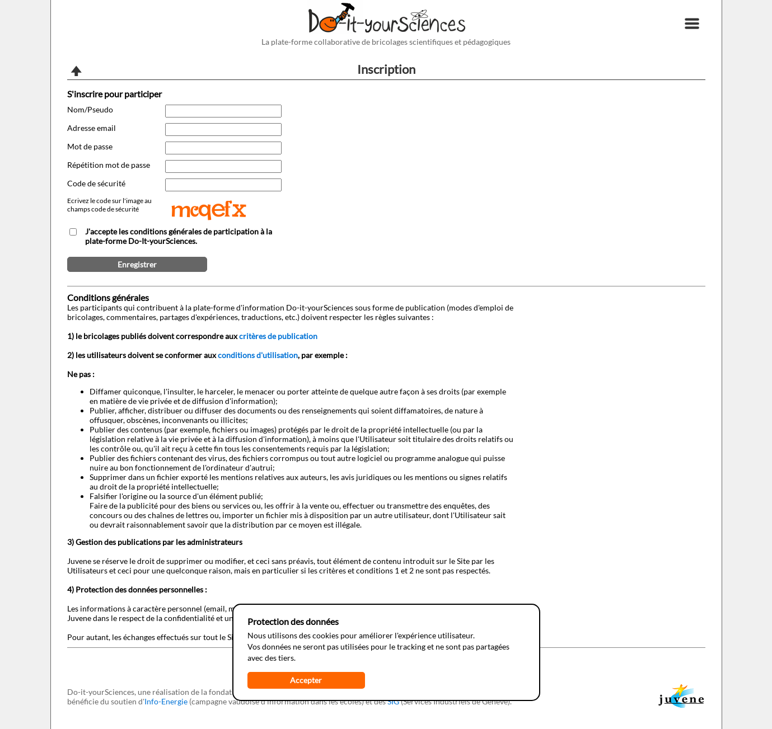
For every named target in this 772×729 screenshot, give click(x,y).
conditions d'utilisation (258, 355)
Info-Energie (166, 701)
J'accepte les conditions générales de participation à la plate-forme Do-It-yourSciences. (178, 236)
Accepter (306, 680)
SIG (393, 701)
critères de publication (278, 336)
